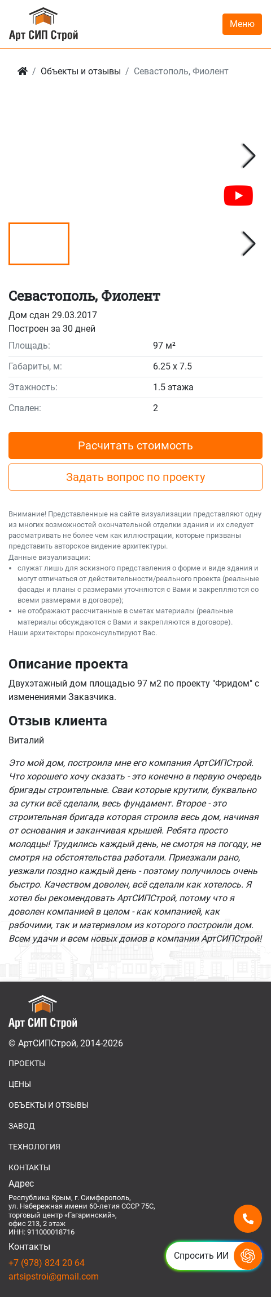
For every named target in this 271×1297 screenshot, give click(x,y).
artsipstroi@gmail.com (53, 1276)
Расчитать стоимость (135, 445)
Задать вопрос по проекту (135, 477)
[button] (249, 156)
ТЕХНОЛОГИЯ (34, 1146)
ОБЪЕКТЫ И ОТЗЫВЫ (48, 1104)
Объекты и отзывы (81, 71)
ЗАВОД (21, 1125)
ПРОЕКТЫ (27, 1063)
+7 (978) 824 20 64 (46, 1263)
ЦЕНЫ (19, 1084)
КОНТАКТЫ (29, 1167)
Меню (242, 24)
